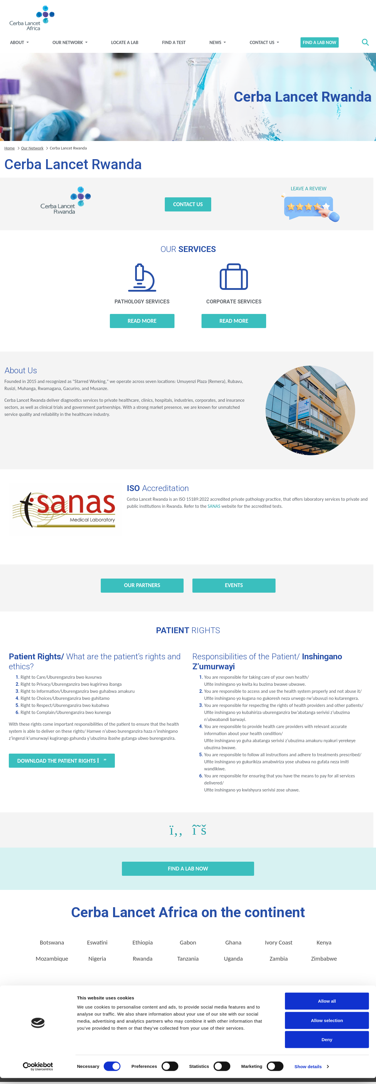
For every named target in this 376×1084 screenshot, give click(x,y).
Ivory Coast (279, 944)
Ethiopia (142, 944)
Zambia (279, 960)
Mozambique (52, 960)
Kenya (324, 944)
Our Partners (142, 587)
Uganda (233, 960)
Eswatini (97, 944)
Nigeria (97, 960)
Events (234, 587)
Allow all (327, 1006)
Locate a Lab (126, 44)
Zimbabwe (324, 960)
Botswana (52, 944)
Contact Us (261, 44)
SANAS (214, 508)
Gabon (188, 944)
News (215, 44)
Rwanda (142, 960)
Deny (327, 1045)
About (21, 44)
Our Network (71, 44)
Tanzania (188, 960)
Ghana (233, 944)
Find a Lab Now (317, 44)
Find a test (174, 44)
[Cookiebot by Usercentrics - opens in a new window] (38, 1072)
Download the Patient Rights (61, 762)
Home (9, 149)
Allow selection (327, 1026)
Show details (308, 1072)
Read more (142, 322)
